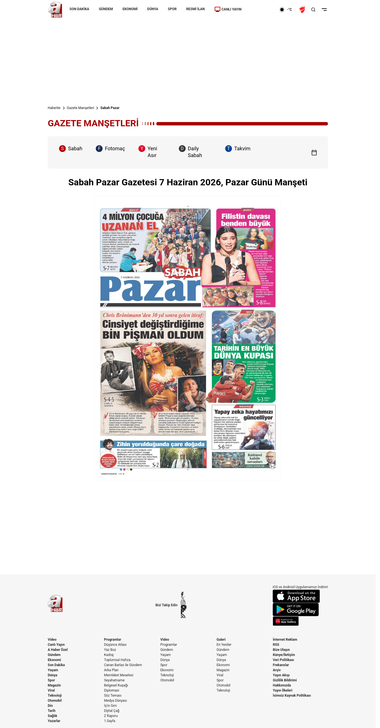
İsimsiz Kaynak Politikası (292, 695)
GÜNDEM (106, 9)
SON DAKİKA (79, 9)
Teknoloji (55, 695)
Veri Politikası (283, 660)
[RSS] (183, 616)
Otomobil (55, 701)
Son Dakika (56, 665)
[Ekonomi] (261, 9)
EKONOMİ (130, 9)
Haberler (54, 108)
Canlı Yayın (56, 645)
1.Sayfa (109, 721)
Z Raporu (111, 716)
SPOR (172, 9)
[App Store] (300, 596)
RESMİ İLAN (195, 9)
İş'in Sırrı (110, 706)
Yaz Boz (110, 650)
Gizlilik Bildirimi (285, 680)
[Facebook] (183, 594)
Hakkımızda (282, 685)
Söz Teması (112, 695)
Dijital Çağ (111, 711)
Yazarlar (54, 721)
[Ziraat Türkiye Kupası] (302, 9)
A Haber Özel (58, 650)
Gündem (54, 655)
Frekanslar (281, 665)
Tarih (51, 711)
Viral (51, 690)
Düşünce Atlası (115, 645)
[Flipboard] (183, 611)
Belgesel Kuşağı (116, 685)
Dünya (52, 675)
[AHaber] (287, 9)
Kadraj (109, 655)
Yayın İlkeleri (282, 690)
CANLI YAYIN (228, 9)
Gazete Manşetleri (80, 108)
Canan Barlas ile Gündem (123, 665)
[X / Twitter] (183, 598)
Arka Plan (111, 670)
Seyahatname (114, 680)
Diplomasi (111, 690)
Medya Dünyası (115, 701)
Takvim (238, 148)
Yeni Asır (147, 151)
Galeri (221, 640)
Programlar (112, 640)
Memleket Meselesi (118, 675)
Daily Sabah (190, 151)
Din (50, 706)
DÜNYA (152, 9)
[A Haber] (55, 9)
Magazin (54, 685)
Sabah (70, 148)
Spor (51, 680)
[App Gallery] (300, 621)
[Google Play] (300, 609)
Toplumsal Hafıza (117, 660)
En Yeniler (224, 645)
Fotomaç (110, 148)
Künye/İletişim (284, 655)
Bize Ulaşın (281, 650)
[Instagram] (183, 603)
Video (52, 640)
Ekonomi (54, 660)
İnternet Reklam (285, 640)
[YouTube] (183, 607)
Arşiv (277, 670)
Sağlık (52, 716)
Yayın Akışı (281, 675)
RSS (276, 645)
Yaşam (53, 670)
